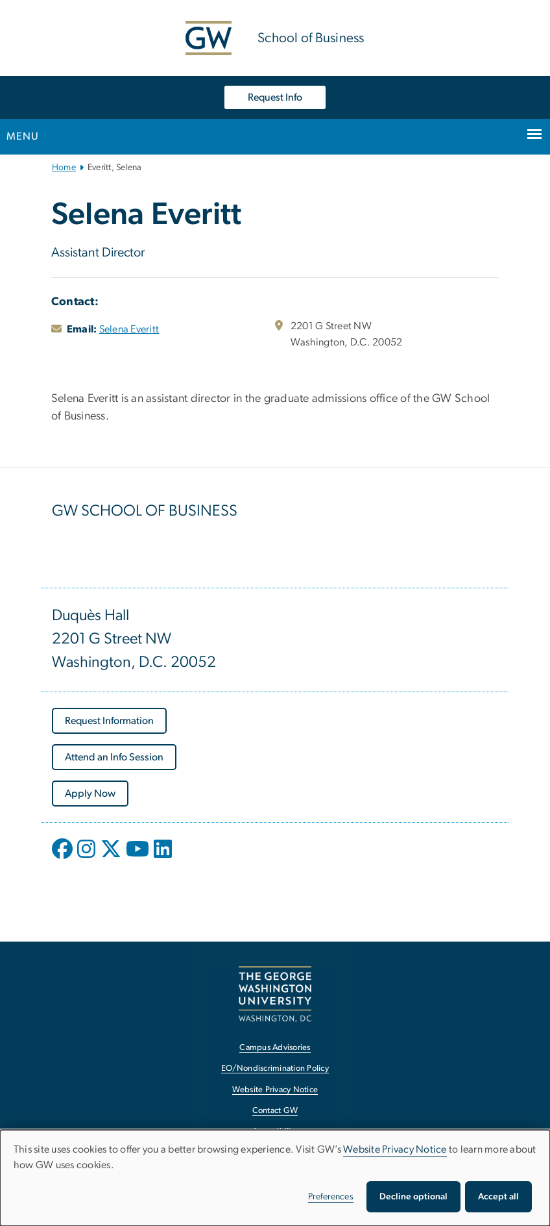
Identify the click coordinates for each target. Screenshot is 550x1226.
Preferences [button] (330, 1196)
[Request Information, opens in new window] (109, 721)
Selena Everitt (129, 329)
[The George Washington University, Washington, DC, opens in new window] (275, 993)
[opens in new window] (63, 858)
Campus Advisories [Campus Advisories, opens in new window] (274, 1048)
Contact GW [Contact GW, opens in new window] (275, 1111)
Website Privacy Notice (395, 1149)
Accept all (498, 1196)
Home (64, 167)
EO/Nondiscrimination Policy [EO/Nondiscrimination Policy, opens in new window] (275, 1068)
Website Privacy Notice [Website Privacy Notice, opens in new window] (275, 1090)
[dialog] (275, 1178)
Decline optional (413, 1196)
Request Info (275, 97)
